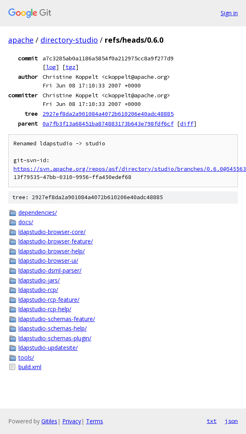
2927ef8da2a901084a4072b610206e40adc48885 (108, 113)
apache (21, 40)
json (231, 421)
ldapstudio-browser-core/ (52, 232)
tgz (70, 67)
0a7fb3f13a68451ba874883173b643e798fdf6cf (108, 123)
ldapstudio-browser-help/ (51, 251)
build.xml (29, 367)
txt (212, 421)
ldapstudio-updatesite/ (48, 347)
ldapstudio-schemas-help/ (52, 328)
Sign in (229, 13)
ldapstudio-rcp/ (38, 290)
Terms (94, 421)
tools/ (26, 357)
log (51, 67)
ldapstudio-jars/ (39, 280)
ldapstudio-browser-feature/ (55, 241)
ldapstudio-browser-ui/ (48, 260)
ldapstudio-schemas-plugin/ (54, 338)
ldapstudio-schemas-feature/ (56, 319)
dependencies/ (37, 212)
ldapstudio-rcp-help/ (44, 309)
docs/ (25, 222)
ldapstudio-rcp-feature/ (48, 299)
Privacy (71, 421)
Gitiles (49, 421)
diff (186, 123)
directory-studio (69, 40)
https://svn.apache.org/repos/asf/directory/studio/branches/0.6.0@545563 (130, 168)
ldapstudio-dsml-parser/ (49, 270)
